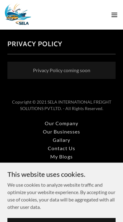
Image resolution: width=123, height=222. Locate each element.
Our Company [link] (61, 123)
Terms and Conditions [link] (61, 173)
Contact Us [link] (61, 148)
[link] (18, 14)
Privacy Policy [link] (61, 165)
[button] (114, 15)
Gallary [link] (61, 140)
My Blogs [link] (61, 156)
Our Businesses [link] (61, 131)
